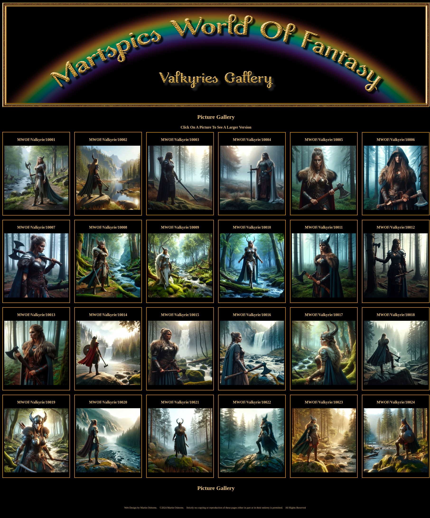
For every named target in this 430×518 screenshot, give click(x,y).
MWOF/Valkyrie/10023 (324, 402)
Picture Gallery (216, 117)
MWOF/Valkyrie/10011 (324, 227)
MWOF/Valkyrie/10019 (36, 402)
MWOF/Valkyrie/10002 (108, 140)
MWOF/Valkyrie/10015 (180, 315)
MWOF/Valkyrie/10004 (252, 140)
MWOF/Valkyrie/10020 (108, 402)
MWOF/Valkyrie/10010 (252, 227)
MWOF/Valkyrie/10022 (252, 402)
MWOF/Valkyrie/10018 (396, 315)
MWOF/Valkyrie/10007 (36, 227)
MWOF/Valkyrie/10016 (252, 315)
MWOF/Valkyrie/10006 (396, 140)
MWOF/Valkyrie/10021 (180, 402)
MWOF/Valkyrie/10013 (36, 315)
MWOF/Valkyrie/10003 (180, 140)
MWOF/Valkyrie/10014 (108, 315)
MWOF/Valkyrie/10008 (108, 227)
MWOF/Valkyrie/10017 (324, 315)
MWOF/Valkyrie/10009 (180, 227)
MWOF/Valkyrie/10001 (36, 140)
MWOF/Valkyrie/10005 (324, 140)
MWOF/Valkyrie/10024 (396, 402)
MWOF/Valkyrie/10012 (396, 227)
